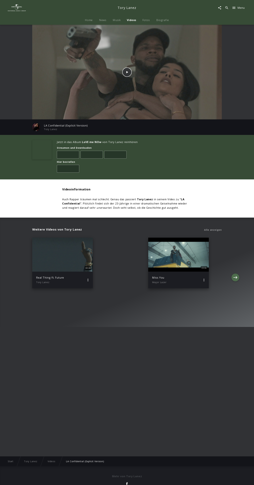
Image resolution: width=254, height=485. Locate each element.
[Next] (235, 263)
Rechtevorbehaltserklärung (76, 479)
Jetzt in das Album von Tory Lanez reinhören (97, 142)
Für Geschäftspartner (197, 479)
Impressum (51, 479)
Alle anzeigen (213, 230)
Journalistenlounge (170, 479)
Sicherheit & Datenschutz (111, 479)
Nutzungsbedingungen (143, 479)
